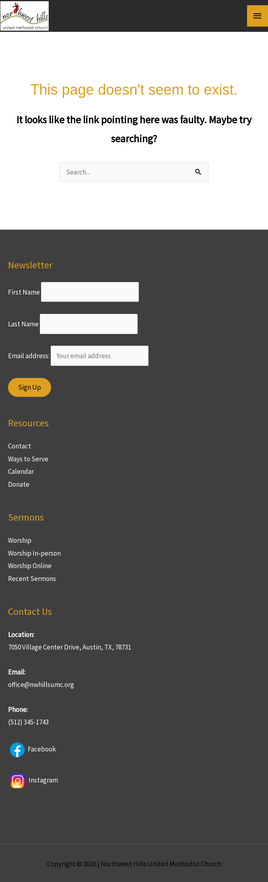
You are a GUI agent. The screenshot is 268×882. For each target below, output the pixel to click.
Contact (19, 444)
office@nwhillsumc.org (41, 682)
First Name (24, 289)
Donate (18, 481)
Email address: (78, 353)
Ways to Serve (28, 456)
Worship (19, 537)
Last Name (23, 321)
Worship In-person (34, 550)
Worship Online (30, 563)
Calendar (21, 469)
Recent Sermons (32, 576)
